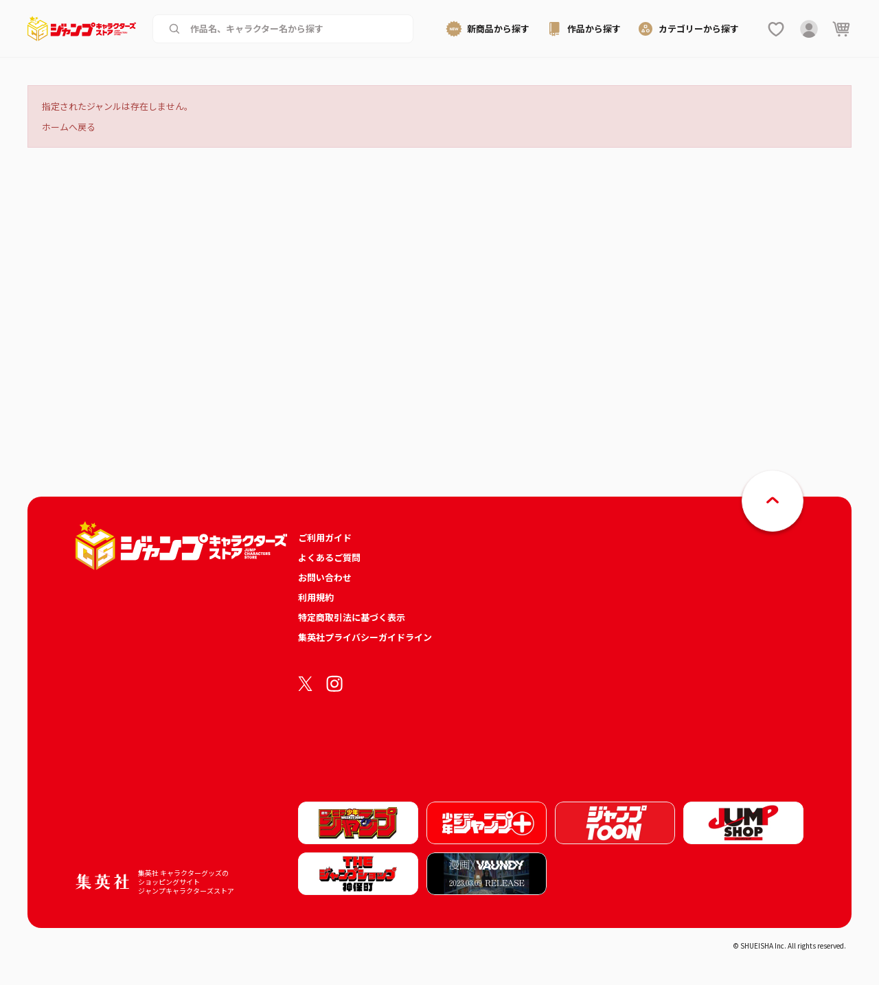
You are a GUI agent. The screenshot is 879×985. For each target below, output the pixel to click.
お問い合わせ (325, 577)
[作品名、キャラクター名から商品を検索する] (294, 29)
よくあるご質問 (329, 557)
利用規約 (316, 597)
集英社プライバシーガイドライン (365, 637)
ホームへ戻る (68, 126)
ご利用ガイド (325, 537)
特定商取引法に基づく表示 (351, 617)
